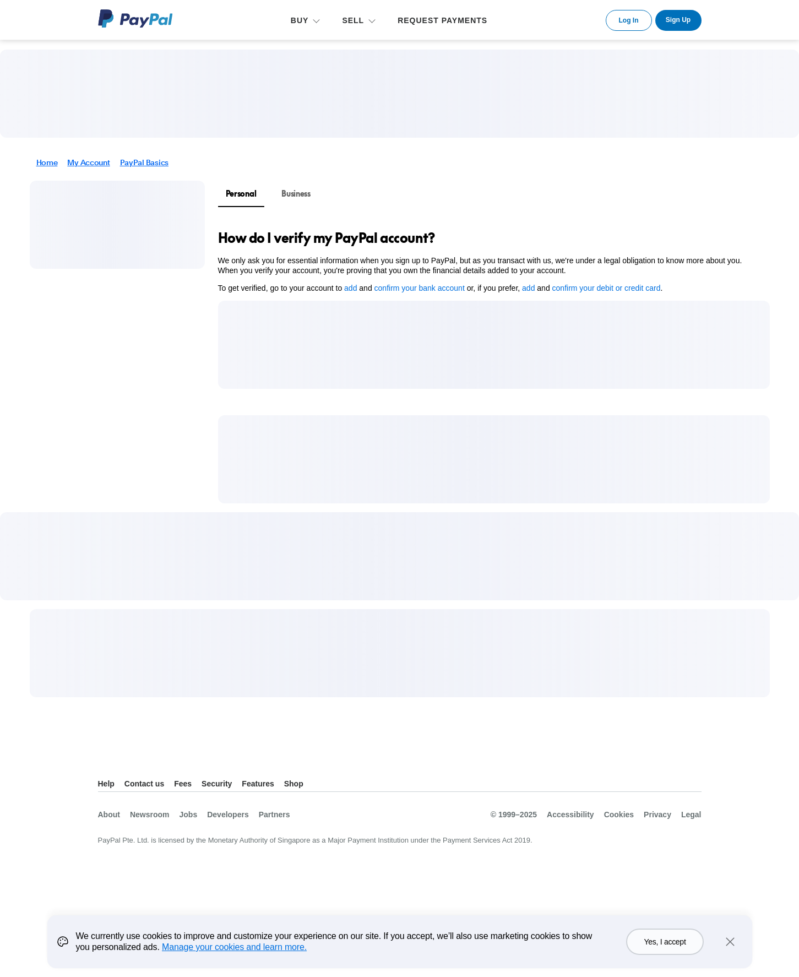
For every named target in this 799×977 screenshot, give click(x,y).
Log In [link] (629, 20)
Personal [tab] (241, 193)
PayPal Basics (144, 162)
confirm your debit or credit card (606, 288)
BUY (300, 20)
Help (106, 783)
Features (258, 783)
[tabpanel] (487, 261)
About (109, 814)
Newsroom (150, 814)
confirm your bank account (419, 288)
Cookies (619, 814)
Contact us (144, 783)
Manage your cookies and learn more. (234, 959)
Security (217, 783)
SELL (353, 20)
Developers (227, 814)
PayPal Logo (135, 18)
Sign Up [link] (678, 20)
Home (47, 162)
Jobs (189, 814)
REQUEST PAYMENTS (442, 20)
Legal (691, 814)
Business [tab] (296, 193)
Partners (274, 814)
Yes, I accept (665, 954)
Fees (183, 783)
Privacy (657, 814)
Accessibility (570, 814)
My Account (88, 162)
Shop (293, 783)
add (350, 288)
